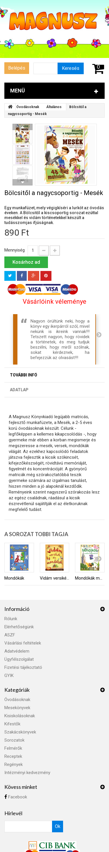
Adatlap (19, 389)
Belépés (16, 68)
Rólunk (10, 618)
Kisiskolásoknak (19, 715)
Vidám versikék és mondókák (54, 578)
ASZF (9, 635)
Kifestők (12, 724)
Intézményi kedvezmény (27, 772)
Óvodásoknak (27, 107)
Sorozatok (14, 740)
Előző (22, 127)
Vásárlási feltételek (22, 643)
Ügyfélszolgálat (19, 659)
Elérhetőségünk (19, 626)
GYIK (9, 675)
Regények (13, 764)
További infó (23, 375)
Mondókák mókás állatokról (90, 578)
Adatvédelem (16, 651)
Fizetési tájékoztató (23, 667)
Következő (22, 182)
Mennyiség (14, 250)
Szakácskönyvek (20, 732)
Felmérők (13, 748)
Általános (54, 107)
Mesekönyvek (17, 707)
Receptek (13, 756)
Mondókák (14, 578)
